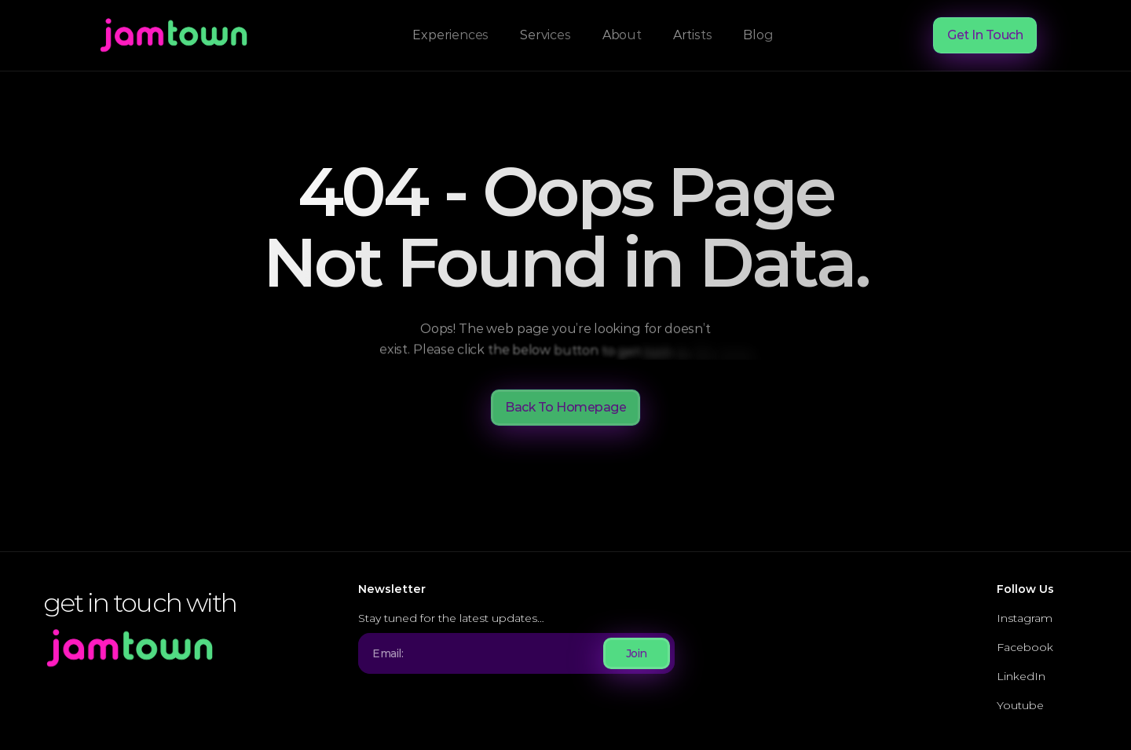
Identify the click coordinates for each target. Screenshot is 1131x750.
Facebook (1025, 647)
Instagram (1024, 618)
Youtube (1020, 705)
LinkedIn (1021, 676)
